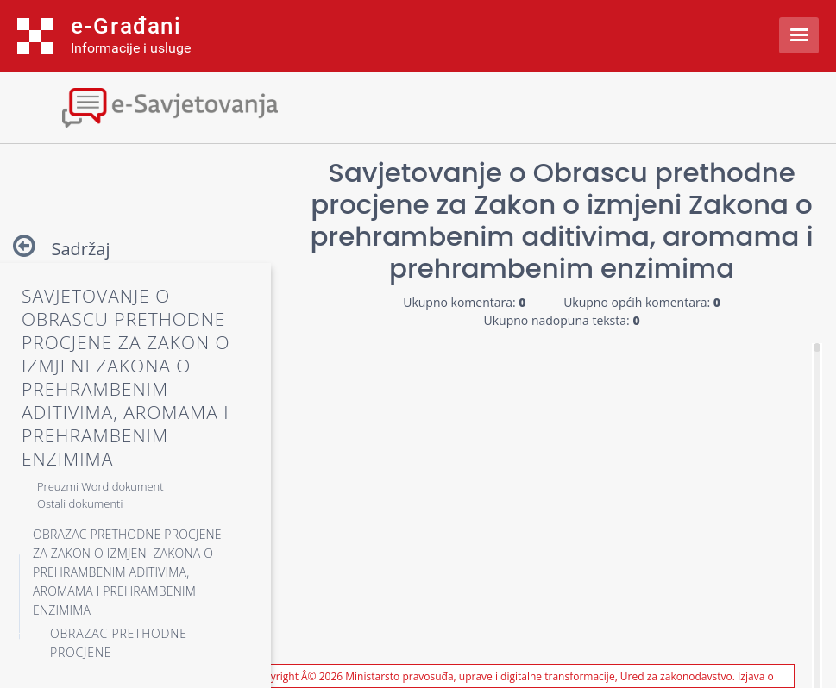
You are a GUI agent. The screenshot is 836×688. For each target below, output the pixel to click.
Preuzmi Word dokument (100, 486)
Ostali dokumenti (80, 503)
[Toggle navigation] (151, 106)
